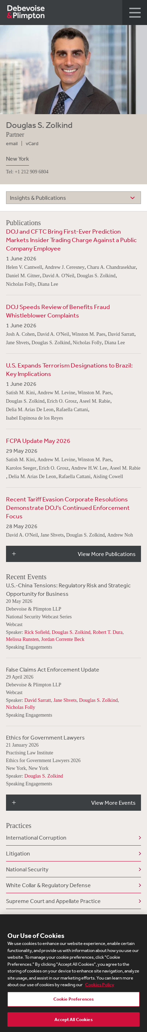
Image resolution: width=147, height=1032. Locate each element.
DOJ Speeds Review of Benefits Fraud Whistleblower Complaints (58, 311)
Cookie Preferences (73, 1001)
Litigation (18, 853)
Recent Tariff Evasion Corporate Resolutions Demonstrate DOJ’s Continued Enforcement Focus (68, 507)
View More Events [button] (113, 802)
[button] (134, 12)
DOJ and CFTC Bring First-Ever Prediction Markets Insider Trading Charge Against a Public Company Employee (71, 239)
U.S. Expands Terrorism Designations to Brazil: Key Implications (69, 369)
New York (17, 158)
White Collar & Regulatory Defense (48, 885)
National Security (27, 869)
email (12, 143)
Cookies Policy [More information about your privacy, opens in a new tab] (99, 986)
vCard (32, 143)
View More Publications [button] (107, 553)
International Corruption (36, 837)
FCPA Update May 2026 (38, 440)
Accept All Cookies (73, 1021)
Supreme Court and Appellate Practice (53, 900)
